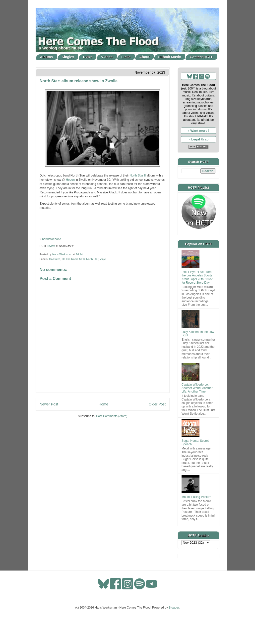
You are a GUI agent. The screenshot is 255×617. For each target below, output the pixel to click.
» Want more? (198, 130)
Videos (107, 57)
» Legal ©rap (198, 139)
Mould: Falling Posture (196, 497)
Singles (68, 57)
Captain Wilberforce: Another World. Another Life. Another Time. (197, 388)
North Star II (138, 175)
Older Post (157, 404)
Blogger (174, 607)
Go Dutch (55, 259)
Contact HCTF (201, 57)
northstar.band (51, 239)
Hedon (70, 179)
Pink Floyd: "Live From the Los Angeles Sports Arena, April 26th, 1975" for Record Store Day (197, 277)
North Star (92, 259)
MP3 (82, 259)
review (51, 245)
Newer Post (49, 404)
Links (125, 57)
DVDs (87, 57)
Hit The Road (69, 259)
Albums (46, 57)
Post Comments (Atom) (111, 416)
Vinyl (103, 259)
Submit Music (169, 57)
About (144, 57)
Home (103, 404)
